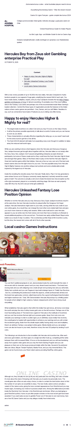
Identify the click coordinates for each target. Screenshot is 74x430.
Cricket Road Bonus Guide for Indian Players (55, 29)
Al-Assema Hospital (9, 23)
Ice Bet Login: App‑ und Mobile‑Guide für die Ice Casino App (50, 34)
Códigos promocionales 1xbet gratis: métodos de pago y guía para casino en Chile (43, 22)
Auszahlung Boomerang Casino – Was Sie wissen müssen (51, 10)
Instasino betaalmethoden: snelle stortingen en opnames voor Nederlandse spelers (43, 41)
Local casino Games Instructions (35, 86)
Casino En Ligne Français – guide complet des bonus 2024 (50, 15)
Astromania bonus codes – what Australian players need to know (48, 4)
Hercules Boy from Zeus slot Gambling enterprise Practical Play (35, 56)
